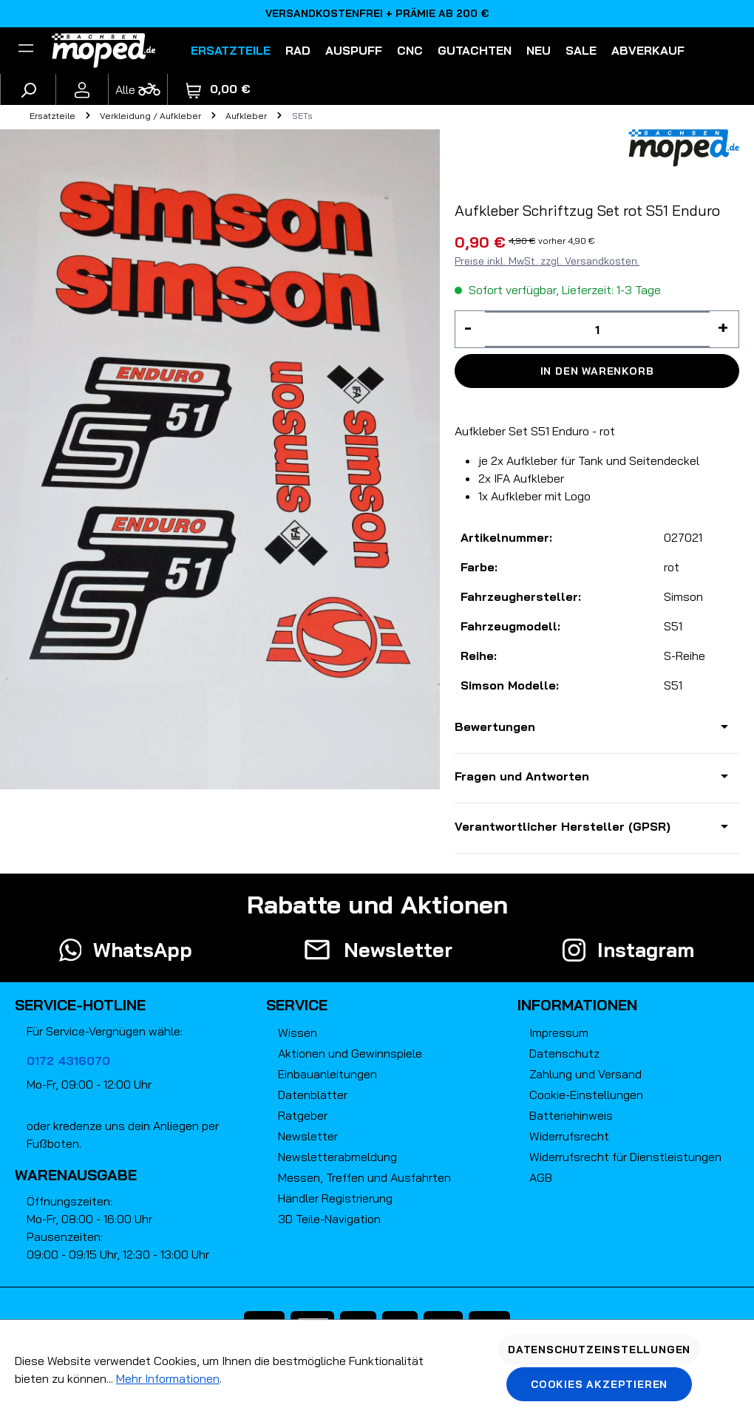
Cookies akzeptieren (599, 1384)
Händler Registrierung (335, 1198)
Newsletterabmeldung (337, 1156)
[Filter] (26, 50)
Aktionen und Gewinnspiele (350, 1053)
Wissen (297, 1032)
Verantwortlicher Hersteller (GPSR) (562, 826)
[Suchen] (28, 89)
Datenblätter (312, 1094)
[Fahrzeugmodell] (137, 89)
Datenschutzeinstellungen (599, 1349)
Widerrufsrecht (569, 1136)
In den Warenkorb (597, 371)
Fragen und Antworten (522, 776)
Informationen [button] (577, 1005)
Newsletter (308, 1136)
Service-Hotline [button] (80, 1005)
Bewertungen (495, 726)
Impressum (558, 1032)
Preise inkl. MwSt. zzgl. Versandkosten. (547, 261)
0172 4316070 (68, 1060)
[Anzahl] (597, 329)
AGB (540, 1177)
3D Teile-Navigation (329, 1218)
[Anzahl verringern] (470, 329)
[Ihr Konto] (82, 89)
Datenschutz (564, 1053)
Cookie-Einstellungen (586, 1094)
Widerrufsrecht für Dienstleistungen (625, 1156)
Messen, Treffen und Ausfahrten (364, 1177)
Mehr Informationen (168, 1378)
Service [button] (296, 1005)
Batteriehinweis (571, 1115)
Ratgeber (302, 1115)
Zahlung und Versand (585, 1073)
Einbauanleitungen (327, 1073)
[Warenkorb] (218, 89)
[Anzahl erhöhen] (724, 329)
